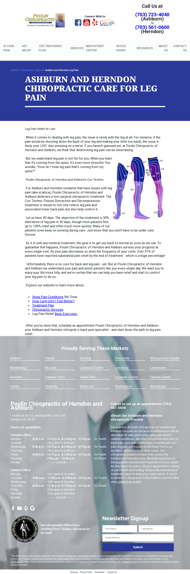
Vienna (49, 358)
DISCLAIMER (17, 561)
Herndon (16, 377)
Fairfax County (160, 377)
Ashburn (15, 358)
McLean (50, 367)
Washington (123, 386)
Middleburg (18, 367)
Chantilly (51, 386)
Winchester (158, 386)
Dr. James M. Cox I (128, 561)
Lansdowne (158, 367)
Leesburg (121, 367)
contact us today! (129, 481)
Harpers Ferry (55, 377)
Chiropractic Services (47, 309)
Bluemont (87, 386)
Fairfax (15, 386)
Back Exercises (66, 313)
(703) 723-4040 (152, 14)
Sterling (85, 358)
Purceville (122, 358)
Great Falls (87, 377)
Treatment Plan (43, 305)
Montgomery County (164, 358)
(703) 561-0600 (152, 27)
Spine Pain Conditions (47, 296)
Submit (138, 547)
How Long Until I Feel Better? (53, 301)
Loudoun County (91, 367)
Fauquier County (126, 377)
